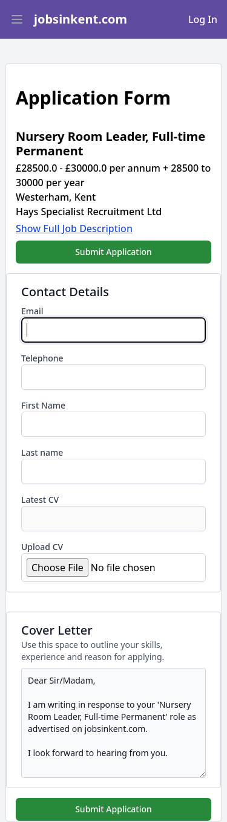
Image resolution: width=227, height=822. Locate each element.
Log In (202, 19)
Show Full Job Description (74, 228)
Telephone (42, 358)
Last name (42, 452)
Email (32, 311)
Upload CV (42, 546)
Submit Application (113, 251)
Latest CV (40, 499)
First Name (43, 405)
